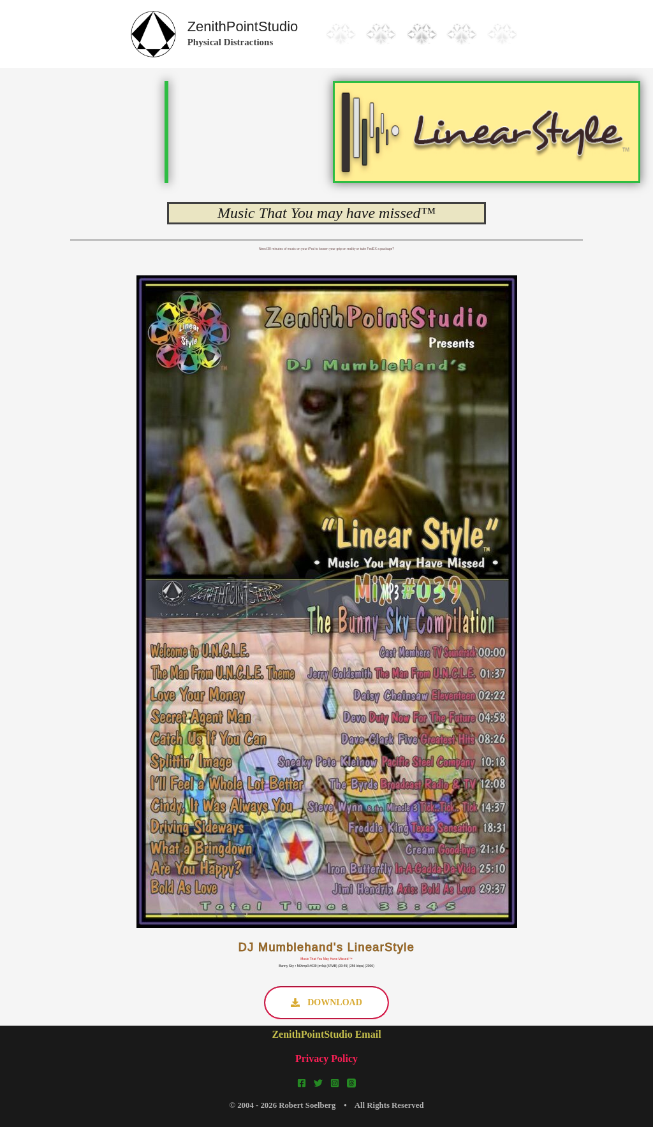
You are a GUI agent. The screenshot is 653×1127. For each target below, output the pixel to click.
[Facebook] (301, 1083)
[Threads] (351, 1083)
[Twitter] (318, 1083)
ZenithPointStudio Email (326, 1034)
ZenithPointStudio (242, 26)
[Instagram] (334, 1083)
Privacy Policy (326, 1058)
